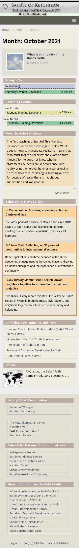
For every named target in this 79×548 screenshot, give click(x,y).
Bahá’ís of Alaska (19, 465)
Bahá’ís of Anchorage (22, 411)
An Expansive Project (22, 452)
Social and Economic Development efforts (34, 350)
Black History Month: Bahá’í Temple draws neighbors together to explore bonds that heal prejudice (36, 284)
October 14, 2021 (39, 62)
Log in (13, 543)
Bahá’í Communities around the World (32, 495)
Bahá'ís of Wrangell (21, 407)
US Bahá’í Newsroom (22, 517)
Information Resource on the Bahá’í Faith (34, 491)
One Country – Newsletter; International (33, 504)
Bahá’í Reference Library (24, 470)
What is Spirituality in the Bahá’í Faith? (45, 56)
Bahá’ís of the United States (26, 522)
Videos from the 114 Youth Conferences (33, 339)
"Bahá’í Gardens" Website (25, 500)
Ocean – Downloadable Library (28, 509)
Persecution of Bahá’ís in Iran (26, 345)
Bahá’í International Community (28, 474)
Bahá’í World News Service (24, 356)
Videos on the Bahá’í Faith (25, 531)
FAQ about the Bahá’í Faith (43, 371)
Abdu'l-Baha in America (23, 526)
